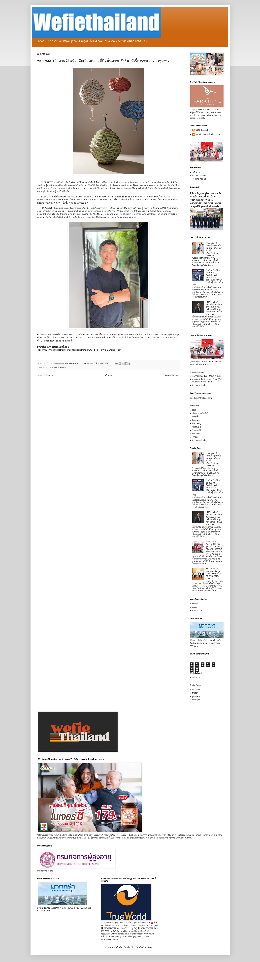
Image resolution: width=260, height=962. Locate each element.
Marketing (196, 423)
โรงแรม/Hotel (198, 430)
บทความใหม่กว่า (45, 375)
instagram (196, 700)
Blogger (150, 947)
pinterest (196, 696)
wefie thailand (202, 130)
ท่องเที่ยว (196, 417)
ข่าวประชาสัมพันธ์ (50, 367)
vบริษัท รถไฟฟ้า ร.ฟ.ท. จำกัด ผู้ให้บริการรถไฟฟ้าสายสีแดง (207, 380)
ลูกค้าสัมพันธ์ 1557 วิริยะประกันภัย (207, 376)
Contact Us (197, 610)
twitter (195, 693)
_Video (195, 437)
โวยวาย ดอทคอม (199, 179)
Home (195, 410)
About (194, 607)
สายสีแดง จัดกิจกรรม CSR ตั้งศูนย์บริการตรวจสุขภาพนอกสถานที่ (214, 545)
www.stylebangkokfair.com (56, 350)
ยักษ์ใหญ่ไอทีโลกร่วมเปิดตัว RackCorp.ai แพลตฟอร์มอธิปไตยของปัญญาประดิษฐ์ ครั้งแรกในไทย (207, 277)
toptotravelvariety (199, 175)
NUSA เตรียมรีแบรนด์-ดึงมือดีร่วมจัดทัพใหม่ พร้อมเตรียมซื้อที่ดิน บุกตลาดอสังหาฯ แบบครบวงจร (214, 308)
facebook (196, 689)
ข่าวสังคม (196, 427)
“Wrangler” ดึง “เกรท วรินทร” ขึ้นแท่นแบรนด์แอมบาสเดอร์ (214, 247)
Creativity (62, 367)
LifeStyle (196, 434)
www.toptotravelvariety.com (208, 134)
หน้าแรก (108, 375)
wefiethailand (198, 373)
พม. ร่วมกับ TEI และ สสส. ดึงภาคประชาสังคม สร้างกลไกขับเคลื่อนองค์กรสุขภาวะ (213, 574)
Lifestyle (196, 420)
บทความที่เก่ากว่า (171, 375)
